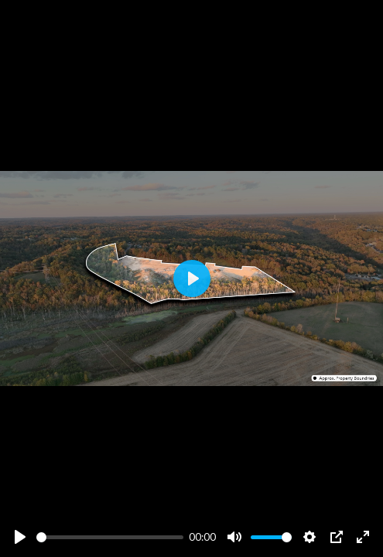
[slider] (109, 537)
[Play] (20, 537)
